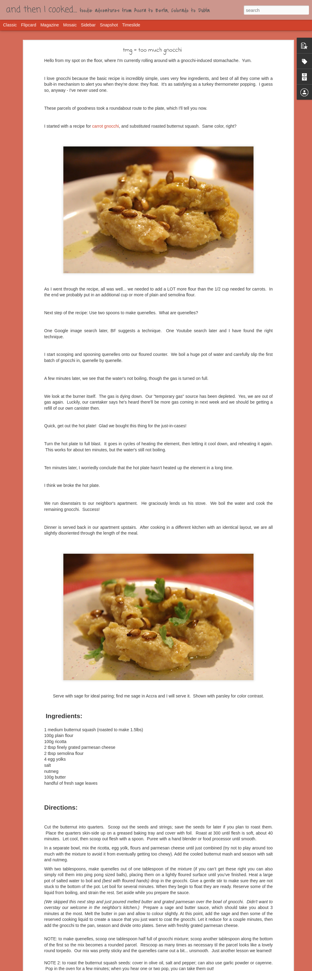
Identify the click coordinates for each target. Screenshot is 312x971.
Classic (10, 24)
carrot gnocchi (105, 126)
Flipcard (28, 24)
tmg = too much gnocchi (152, 50)
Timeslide (131, 24)
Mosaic (69, 24)
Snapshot (109, 24)
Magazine (50, 24)
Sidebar (88, 24)
